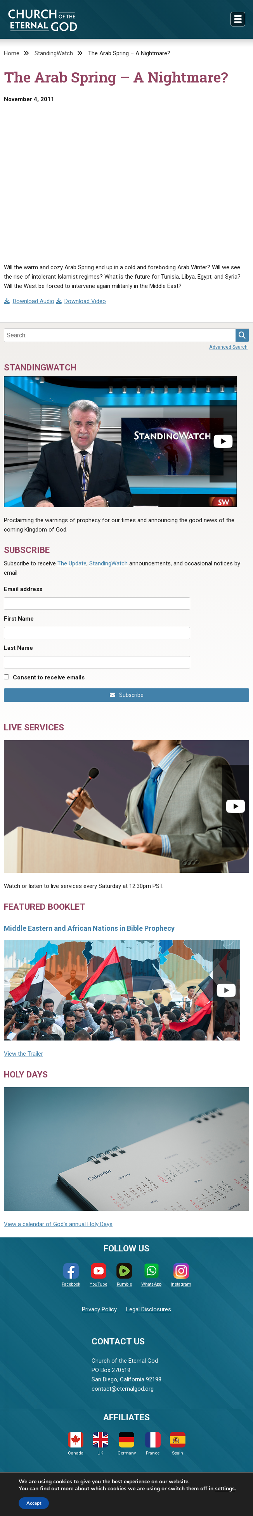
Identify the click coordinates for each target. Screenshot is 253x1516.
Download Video (81, 301)
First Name (19, 618)
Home (11, 53)
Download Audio (29, 301)
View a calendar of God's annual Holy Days (58, 1224)
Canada (75, 1444)
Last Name (18, 647)
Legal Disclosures (148, 1309)
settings (225, 1488)
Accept (33, 1503)
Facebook (71, 1275)
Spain (177, 1444)
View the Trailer (23, 1053)
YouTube (98, 1275)
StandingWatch (54, 53)
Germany (127, 1444)
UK (100, 1444)
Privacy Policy (99, 1309)
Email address (23, 589)
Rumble (124, 1275)
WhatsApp (151, 1275)
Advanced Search (228, 347)
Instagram (181, 1275)
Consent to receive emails (49, 677)
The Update (72, 563)
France (153, 1444)
